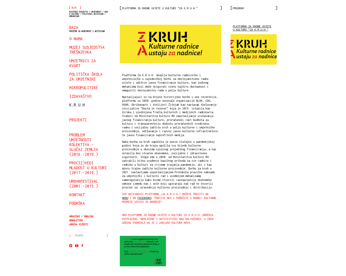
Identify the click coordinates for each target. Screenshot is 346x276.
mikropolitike (83, 87)
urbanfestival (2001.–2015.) (83, 183)
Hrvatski (74, 216)
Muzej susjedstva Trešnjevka (87, 49)
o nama (76, 38)
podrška (77, 203)
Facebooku (144, 198)
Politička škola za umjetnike (85, 76)
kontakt (77, 194)
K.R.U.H (77, 104)
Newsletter (76, 220)
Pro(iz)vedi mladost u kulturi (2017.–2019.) (88, 167)
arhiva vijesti (78, 224)
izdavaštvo (80, 96)
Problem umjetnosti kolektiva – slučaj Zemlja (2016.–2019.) (83, 144)
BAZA (87, 28)
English (88, 216)
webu (125, 198)
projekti (78, 119)
